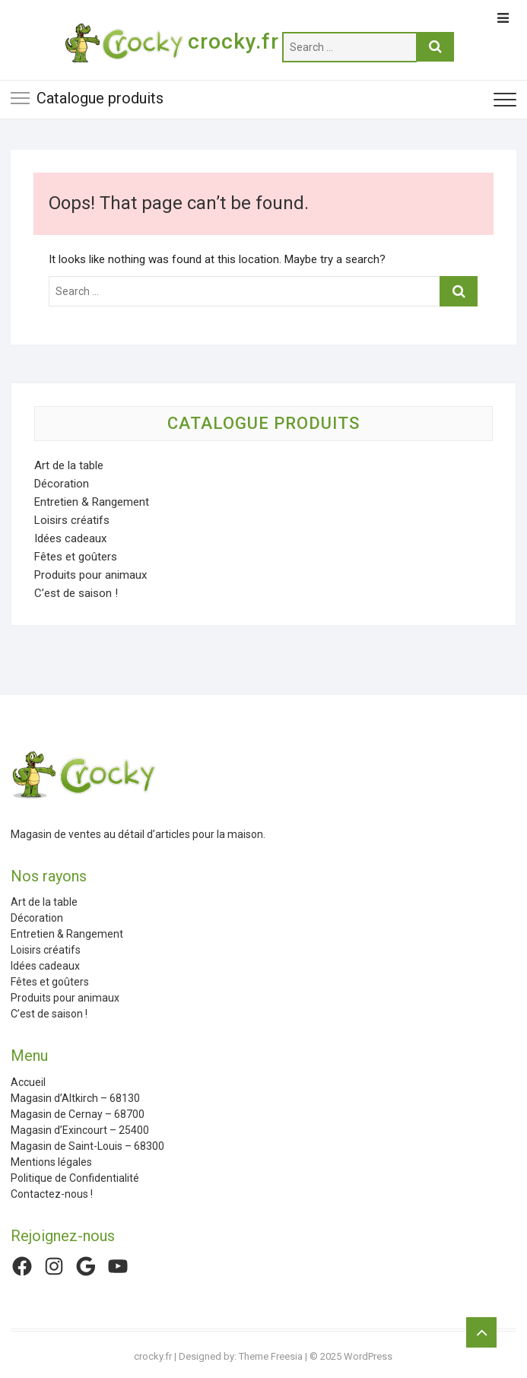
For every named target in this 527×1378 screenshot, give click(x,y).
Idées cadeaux (70, 538)
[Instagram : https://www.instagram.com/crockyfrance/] (54, 1266)
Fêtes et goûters (75, 557)
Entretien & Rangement (91, 502)
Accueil (28, 1082)
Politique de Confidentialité (75, 1178)
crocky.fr (233, 41)
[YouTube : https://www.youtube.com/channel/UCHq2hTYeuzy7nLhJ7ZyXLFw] (117, 1266)
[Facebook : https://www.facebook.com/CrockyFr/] (22, 1266)
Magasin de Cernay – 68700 (77, 1114)
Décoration (61, 484)
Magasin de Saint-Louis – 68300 (87, 1146)
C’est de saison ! (76, 593)
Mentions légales (51, 1162)
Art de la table (68, 465)
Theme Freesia (271, 1356)
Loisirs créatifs (72, 520)
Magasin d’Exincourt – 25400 (80, 1130)
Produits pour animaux (90, 575)
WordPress (368, 1356)
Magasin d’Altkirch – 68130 (75, 1098)
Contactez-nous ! (52, 1194)
